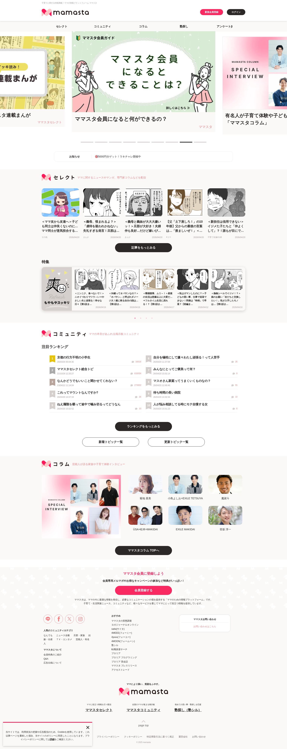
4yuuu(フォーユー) (120, 637)
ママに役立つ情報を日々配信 (99, 707)
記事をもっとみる (143, 247)
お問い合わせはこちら (204, 626)
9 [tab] (196, 144)
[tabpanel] (143, 81)
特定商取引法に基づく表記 (160, 736)
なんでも (48, 635)
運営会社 (183, 736)
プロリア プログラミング (124, 657)
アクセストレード (120, 669)
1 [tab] (82, 144)
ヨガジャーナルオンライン (125, 624)
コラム (143, 26)
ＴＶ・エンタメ (64, 639)
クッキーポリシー (133, 736)
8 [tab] (181, 144)
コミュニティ (102, 26)
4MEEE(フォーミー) (121, 633)
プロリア (115, 653)
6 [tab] (153, 144)
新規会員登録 (211, 12)
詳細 (52, 739)
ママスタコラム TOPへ (143, 550)
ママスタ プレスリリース (124, 665)
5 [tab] (139, 144)
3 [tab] (111, 144)
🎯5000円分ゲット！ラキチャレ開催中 (118, 156)
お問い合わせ (199, 736)
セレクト (61, 26)
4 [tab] (125, 144)
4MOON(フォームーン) (123, 641)
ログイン (236, 12)
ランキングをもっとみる (143, 426)
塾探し (184, 26)
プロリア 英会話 (119, 661)
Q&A (46, 659)
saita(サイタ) (117, 629)
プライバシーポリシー (108, 736)
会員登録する (143, 590)
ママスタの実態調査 (121, 621)
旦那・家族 (79, 635)
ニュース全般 (63, 635)
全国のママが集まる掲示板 (143, 707)
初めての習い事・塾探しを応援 (188, 707)
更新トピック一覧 (176, 442)
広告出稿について (53, 662)
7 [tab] (167, 144)
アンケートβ (225, 26)
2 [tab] (97, 144)
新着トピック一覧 (111, 442)
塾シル (114, 645)
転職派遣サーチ (119, 649)
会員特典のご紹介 (53, 654)
